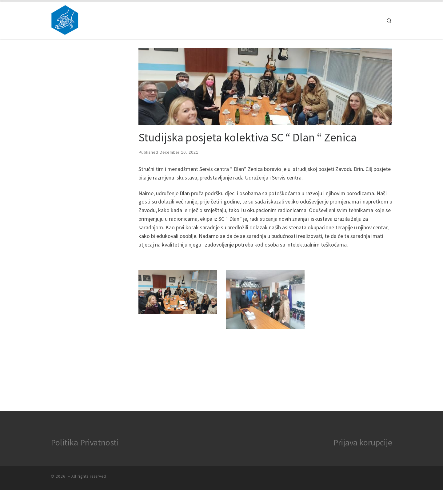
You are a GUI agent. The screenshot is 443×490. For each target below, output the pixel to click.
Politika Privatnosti (85, 442)
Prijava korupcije (362, 442)
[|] (65, 19)
